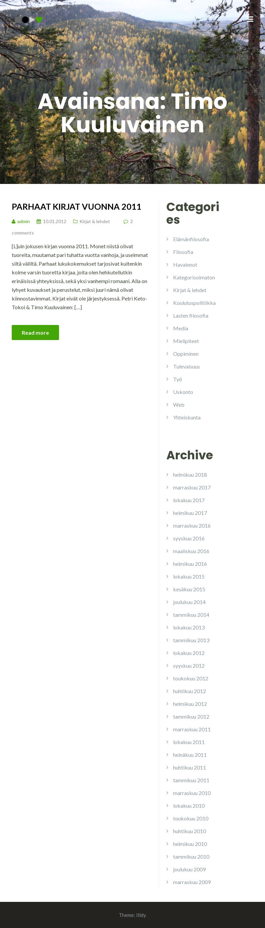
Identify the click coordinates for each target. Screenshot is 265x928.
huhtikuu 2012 (189, 691)
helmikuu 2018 (190, 474)
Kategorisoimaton (194, 277)
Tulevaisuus (186, 366)
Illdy (141, 915)
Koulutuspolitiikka (194, 303)
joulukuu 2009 (189, 869)
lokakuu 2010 (189, 805)
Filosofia (183, 252)
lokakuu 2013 (189, 627)
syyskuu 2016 (189, 538)
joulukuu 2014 (189, 602)
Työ (177, 379)
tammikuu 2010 (191, 856)
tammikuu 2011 (191, 780)
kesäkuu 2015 (189, 589)
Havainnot (185, 264)
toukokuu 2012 (190, 678)
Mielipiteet (186, 341)
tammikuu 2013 (191, 640)
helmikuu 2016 (190, 563)
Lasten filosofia (190, 315)
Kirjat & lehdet (95, 221)
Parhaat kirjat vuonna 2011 (77, 206)
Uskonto (183, 392)
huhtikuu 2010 (189, 831)
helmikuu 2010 (190, 844)
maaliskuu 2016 (191, 551)
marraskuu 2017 (192, 487)
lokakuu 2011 (189, 742)
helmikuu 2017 (190, 513)
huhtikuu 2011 (189, 767)
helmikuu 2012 (190, 704)
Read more (35, 332)
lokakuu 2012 (189, 653)
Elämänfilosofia (191, 239)
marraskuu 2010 (192, 793)
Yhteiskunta (187, 417)
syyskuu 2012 (189, 665)
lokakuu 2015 (189, 576)
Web (178, 404)
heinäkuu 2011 (190, 754)
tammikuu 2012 (191, 716)
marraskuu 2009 (192, 882)
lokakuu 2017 (189, 500)
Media (180, 328)
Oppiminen (186, 353)
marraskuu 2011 (192, 729)
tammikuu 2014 (191, 614)
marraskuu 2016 (192, 525)
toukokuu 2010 (190, 818)
